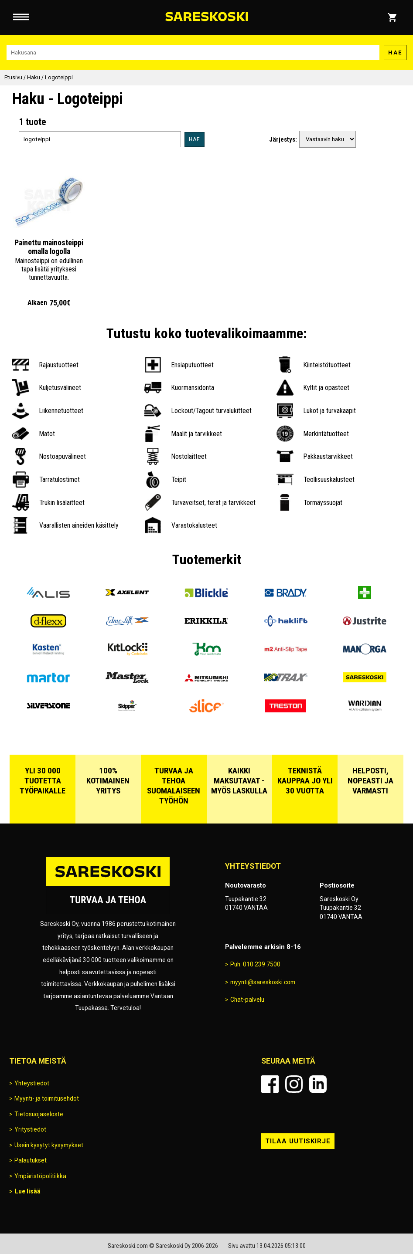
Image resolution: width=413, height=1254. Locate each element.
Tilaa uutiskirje (298, 1141)
